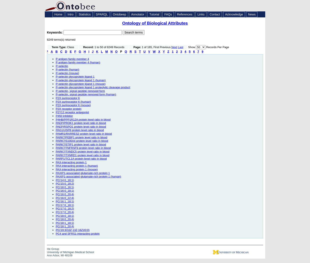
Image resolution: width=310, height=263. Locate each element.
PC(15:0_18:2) (65, 183)
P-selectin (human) (67, 69)
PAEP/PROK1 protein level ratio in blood (81, 123)
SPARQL (102, 14)
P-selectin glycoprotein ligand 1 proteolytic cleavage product (93, 87)
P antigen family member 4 (72, 59)
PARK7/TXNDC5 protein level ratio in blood (82, 151)
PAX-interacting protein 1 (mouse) (77, 169)
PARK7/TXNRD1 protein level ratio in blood (82, 155)
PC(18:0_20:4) (65, 219)
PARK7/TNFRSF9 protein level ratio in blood (83, 148)
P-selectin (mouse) (67, 73)
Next (174, 47)
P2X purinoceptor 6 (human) (73, 101)
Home (58, 14)
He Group (53, 249)
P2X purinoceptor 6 (68, 98)
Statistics (85, 14)
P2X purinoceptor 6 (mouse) (73, 105)
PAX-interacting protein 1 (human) (77, 165)
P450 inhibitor (64, 116)
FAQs (168, 14)
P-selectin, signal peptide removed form (80, 91)
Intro (71, 14)
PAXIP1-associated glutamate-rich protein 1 (83, 173)
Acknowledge (234, 14)
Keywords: (55, 32)
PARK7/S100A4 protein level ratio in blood (82, 140)
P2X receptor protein (68, 108)
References (184, 14)
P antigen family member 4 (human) (78, 62)
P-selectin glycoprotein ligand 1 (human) (81, 80)
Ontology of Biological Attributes (155, 23)
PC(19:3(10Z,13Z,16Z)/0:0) (73, 230)
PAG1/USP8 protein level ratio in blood (80, 130)
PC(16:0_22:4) (65, 198)
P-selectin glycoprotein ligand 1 (75, 76)
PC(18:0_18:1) (65, 215)
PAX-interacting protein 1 (71, 162)
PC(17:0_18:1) (65, 205)
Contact (215, 14)
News (252, 14)
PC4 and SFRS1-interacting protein (78, 233)
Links (201, 14)
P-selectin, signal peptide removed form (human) (86, 94)
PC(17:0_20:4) (65, 212)
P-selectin (62, 66)
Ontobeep (119, 14)
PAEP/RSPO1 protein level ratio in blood (81, 126)
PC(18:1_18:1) (65, 223)
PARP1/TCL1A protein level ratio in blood (81, 158)
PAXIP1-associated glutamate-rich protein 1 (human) (88, 176)
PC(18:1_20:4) (65, 226)
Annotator (137, 14)
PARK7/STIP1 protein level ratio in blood (81, 144)
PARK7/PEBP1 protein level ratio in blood (81, 137)
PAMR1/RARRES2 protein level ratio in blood (84, 133)
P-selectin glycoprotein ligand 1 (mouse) (80, 84)
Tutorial (154, 14)
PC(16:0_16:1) (65, 187)
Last (180, 47)
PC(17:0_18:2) (65, 208)
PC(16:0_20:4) (65, 194)
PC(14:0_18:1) (65, 180)
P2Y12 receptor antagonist (72, 112)
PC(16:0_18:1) (65, 190)
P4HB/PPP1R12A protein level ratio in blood (83, 119)
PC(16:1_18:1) (65, 201)
